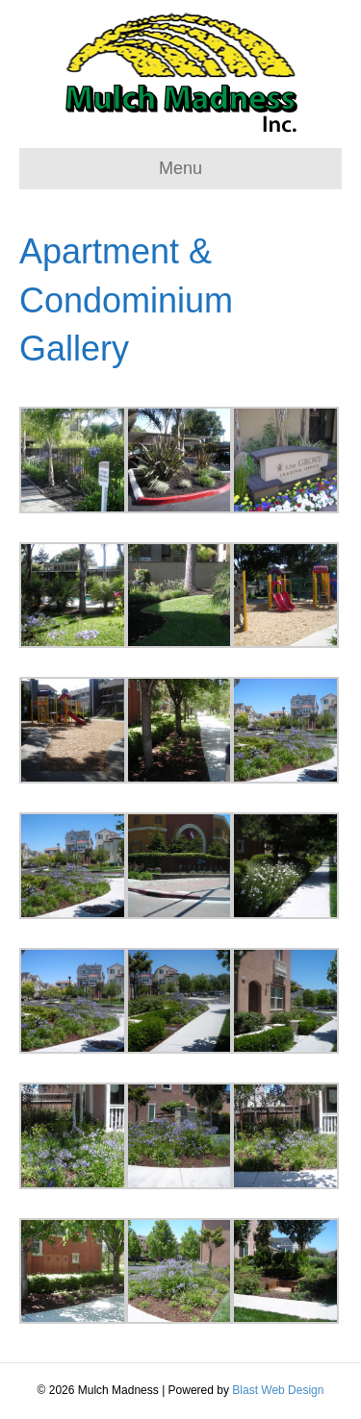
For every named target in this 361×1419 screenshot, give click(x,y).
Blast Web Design (277, 1390)
